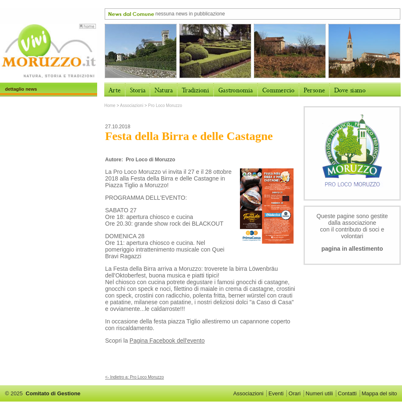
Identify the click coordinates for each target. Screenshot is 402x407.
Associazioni (132, 105)
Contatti (347, 393)
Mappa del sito (379, 393)
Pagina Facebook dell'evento (166, 340)
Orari (295, 393)
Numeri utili (319, 393)
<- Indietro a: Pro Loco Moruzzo (134, 377)
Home (110, 105)
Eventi (275, 393)
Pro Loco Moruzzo (165, 105)
